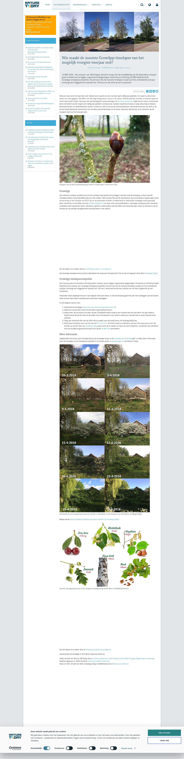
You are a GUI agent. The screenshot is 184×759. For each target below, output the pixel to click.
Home (47, 5)
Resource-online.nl (121, 664)
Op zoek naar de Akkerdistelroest (39, 62)
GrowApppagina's (116, 341)
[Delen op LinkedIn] (154, 91)
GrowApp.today (151, 273)
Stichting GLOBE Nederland (98, 661)
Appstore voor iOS (109, 307)
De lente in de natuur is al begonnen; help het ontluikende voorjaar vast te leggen (41, 163)
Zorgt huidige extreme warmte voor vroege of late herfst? (40, 155)
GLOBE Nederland (108, 68)
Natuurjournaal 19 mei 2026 (37, 98)
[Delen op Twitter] (150, 91)
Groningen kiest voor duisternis (39, 57)
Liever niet (164, 747)
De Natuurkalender (94, 68)
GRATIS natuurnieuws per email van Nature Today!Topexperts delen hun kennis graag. (39, 27)
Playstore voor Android (92, 307)
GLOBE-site (105, 328)
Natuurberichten (61, 5)
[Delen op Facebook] (147, 91)
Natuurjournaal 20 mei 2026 (37, 77)
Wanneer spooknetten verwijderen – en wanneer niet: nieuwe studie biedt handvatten (40, 69)
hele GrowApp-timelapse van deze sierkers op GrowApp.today (94, 519)
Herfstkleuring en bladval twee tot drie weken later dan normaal (41, 148)
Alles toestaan (164, 739)
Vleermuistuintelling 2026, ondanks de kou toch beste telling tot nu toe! (41, 92)
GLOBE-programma (96, 203)
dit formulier (102, 323)
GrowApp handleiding (122, 338)
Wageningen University (122, 68)
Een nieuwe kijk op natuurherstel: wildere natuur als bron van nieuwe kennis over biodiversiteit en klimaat (40, 84)
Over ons (97, 5)
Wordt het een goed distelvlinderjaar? (41, 103)
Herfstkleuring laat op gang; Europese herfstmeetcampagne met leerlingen (41, 131)
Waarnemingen (80, 5)
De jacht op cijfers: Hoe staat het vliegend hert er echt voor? (39, 109)
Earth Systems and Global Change (121, 658)
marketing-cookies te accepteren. (98, 269)
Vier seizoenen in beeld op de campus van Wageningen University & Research (41, 139)
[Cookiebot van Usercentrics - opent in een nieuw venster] (15, 754)
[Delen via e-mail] (157, 91)
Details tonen (126, 754)
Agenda (108, 5)
